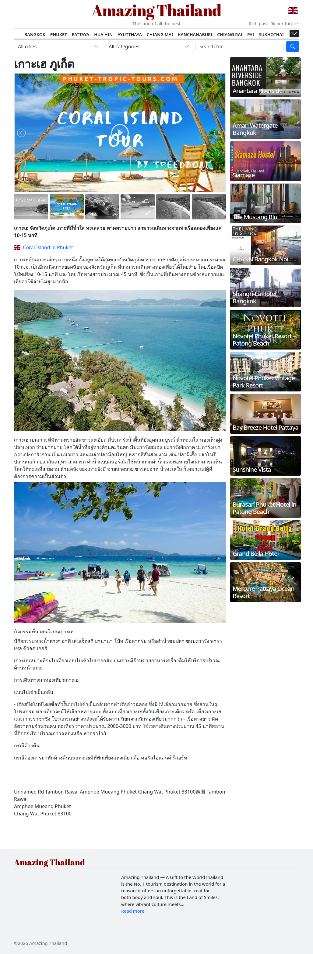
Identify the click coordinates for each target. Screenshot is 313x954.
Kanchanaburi (195, 34)
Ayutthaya (130, 34)
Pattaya (80, 34)
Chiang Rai (229, 34)
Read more (132, 911)
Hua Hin (103, 34)
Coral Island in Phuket (43, 247)
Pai (250, 34)
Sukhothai (271, 34)
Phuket (58, 34)
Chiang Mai (160, 34)
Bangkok (34, 34)
